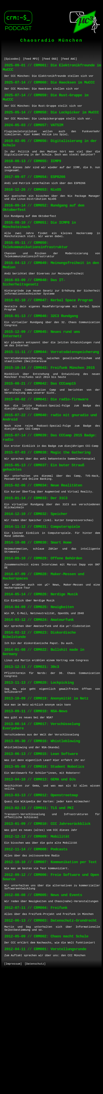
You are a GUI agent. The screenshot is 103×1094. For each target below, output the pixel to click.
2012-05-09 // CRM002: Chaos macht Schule (46, 1054)
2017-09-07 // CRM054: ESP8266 (34, 193)
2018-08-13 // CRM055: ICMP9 (32, 175)
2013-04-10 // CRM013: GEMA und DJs (40, 877)
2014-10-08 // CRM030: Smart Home (38, 609)
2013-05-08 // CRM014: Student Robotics (44, 863)
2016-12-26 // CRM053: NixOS (32, 207)
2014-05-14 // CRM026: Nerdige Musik (41, 668)
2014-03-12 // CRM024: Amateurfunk (39, 697)
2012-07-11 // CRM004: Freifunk (35, 1022)
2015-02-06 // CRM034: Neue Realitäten (43, 545)
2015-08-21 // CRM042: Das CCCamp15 (40, 429)
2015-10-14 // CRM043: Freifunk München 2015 (49, 411)
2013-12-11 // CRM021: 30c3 (31, 750)
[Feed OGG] (50, 59)
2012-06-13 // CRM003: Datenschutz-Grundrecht (50, 1036)
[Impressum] (13, 1085)
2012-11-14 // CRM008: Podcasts (35, 956)
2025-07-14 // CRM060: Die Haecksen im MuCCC (49, 86)
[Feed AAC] (69, 59)
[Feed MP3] (31, 59)
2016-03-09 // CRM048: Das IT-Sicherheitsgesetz (34, 313)
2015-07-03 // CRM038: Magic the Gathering (47, 507)
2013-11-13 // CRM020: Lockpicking (39, 768)
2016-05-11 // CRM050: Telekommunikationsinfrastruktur (35, 270)
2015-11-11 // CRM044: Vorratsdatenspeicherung (51, 393)
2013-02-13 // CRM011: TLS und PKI (39, 909)
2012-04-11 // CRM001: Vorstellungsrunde (45, 1068)
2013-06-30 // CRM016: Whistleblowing (42, 834)
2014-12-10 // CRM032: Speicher (35, 577)
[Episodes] (12, 59)
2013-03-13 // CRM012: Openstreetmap (41, 895)
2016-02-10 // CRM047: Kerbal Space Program (48, 334)
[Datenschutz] (35, 1085)
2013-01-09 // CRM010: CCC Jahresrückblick (47, 927)
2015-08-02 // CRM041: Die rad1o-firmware (46, 447)
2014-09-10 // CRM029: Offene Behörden (43, 627)
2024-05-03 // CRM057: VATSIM (33, 134)
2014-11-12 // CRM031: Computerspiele (42, 591)
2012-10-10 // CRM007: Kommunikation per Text (50, 970)
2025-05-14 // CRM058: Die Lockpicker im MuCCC (51, 119)
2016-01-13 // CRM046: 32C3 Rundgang (41, 352)
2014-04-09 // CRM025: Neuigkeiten (39, 683)
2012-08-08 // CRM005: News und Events (43, 1008)
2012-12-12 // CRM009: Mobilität (36, 942)
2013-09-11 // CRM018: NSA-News (35, 800)
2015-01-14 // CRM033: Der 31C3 (35, 559)
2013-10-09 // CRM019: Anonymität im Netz (46, 786)
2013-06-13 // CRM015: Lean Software (41, 849)
